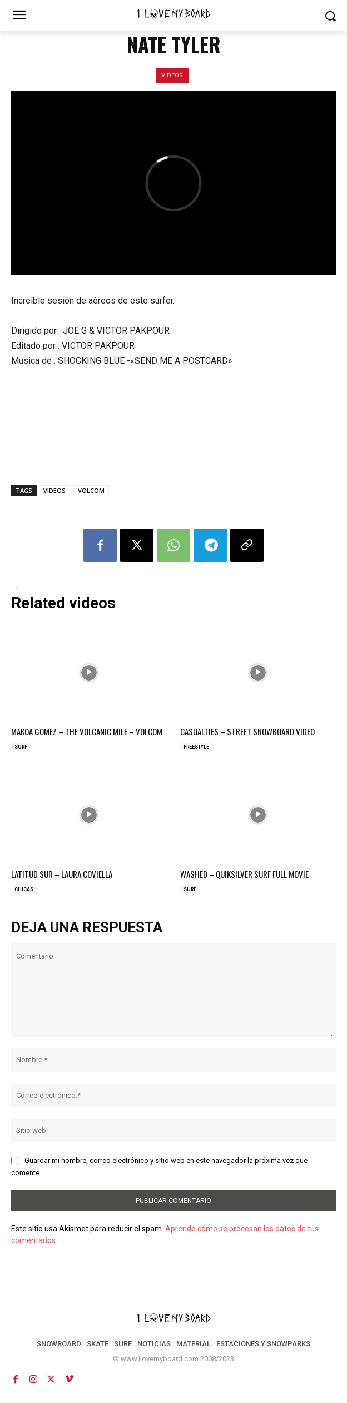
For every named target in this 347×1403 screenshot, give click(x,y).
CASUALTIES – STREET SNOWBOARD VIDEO (247, 731)
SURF (20, 747)
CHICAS (23, 889)
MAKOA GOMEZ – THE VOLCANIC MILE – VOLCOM (86, 731)
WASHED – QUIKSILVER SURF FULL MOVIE (244, 874)
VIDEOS (172, 75)
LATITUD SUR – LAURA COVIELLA (61, 874)
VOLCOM (91, 490)
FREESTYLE (196, 747)
